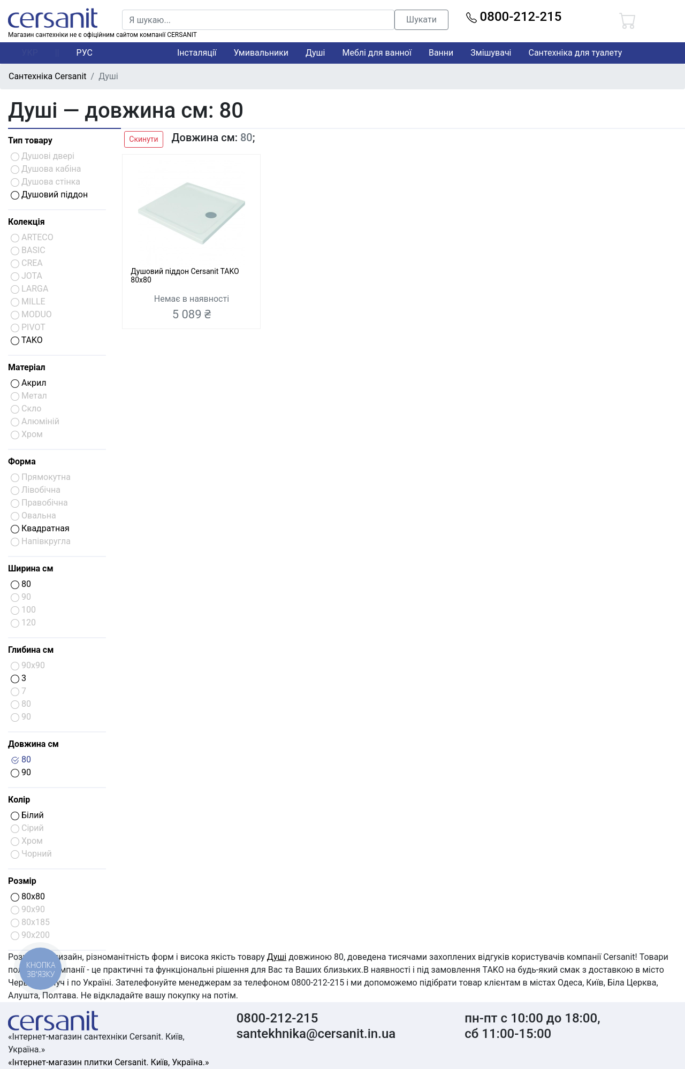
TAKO (27, 340)
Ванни (441, 53)
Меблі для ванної (376, 53)
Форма (22, 461)
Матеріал (26, 367)
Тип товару (30, 140)
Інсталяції (197, 53)
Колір (19, 800)
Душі (315, 53)
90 (21, 772)
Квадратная (40, 528)
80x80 (28, 896)
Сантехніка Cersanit (48, 76)
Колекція (26, 222)
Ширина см (31, 568)
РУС (85, 53)
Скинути (143, 139)
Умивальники (261, 53)
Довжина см (33, 744)
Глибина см (31, 650)
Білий (27, 815)
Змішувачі (490, 53)
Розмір (22, 881)
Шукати (421, 19)
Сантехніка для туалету (575, 53)
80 (21, 584)
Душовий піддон (49, 194)
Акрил (29, 383)
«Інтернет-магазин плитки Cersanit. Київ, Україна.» (108, 1062)
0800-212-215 (514, 16)
